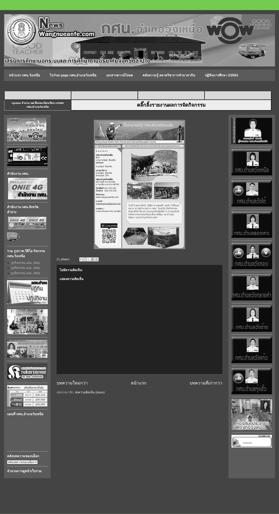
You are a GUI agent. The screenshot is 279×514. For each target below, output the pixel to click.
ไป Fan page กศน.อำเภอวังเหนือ (73, 75)
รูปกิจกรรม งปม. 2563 (25, 273)
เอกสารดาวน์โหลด (119, 75)
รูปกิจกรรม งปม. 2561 (25, 262)
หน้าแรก (139, 383)
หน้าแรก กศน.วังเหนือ (24, 75)
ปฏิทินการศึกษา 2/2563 (221, 75)
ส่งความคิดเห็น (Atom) (90, 392)
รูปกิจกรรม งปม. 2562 (25, 268)
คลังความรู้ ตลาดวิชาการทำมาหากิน (169, 75)
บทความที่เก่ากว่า (206, 383)
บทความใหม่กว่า (72, 383)
